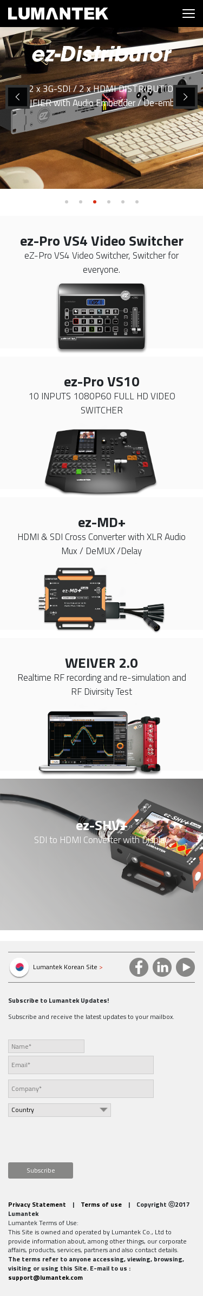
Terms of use (101, 1204)
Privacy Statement (37, 1204)
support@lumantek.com (45, 1277)
